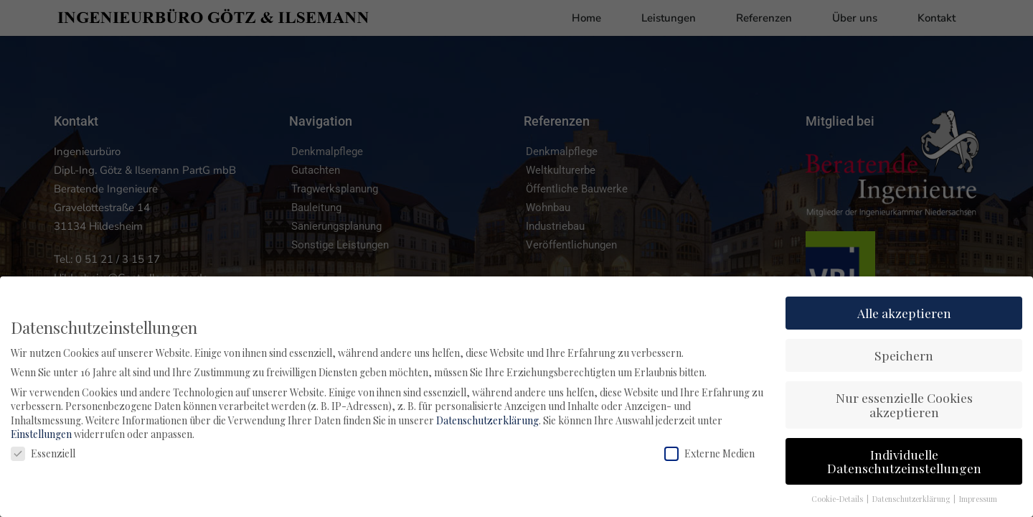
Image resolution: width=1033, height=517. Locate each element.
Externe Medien (709, 453)
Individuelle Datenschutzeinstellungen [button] (904, 461)
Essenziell (43, 453)
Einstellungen (41, 434)
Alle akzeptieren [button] (904, 312)
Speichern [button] (903, 355)
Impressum (978, 499)
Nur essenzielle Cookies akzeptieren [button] (904, 404)
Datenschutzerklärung (487, 420)
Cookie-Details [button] (838, 499)
